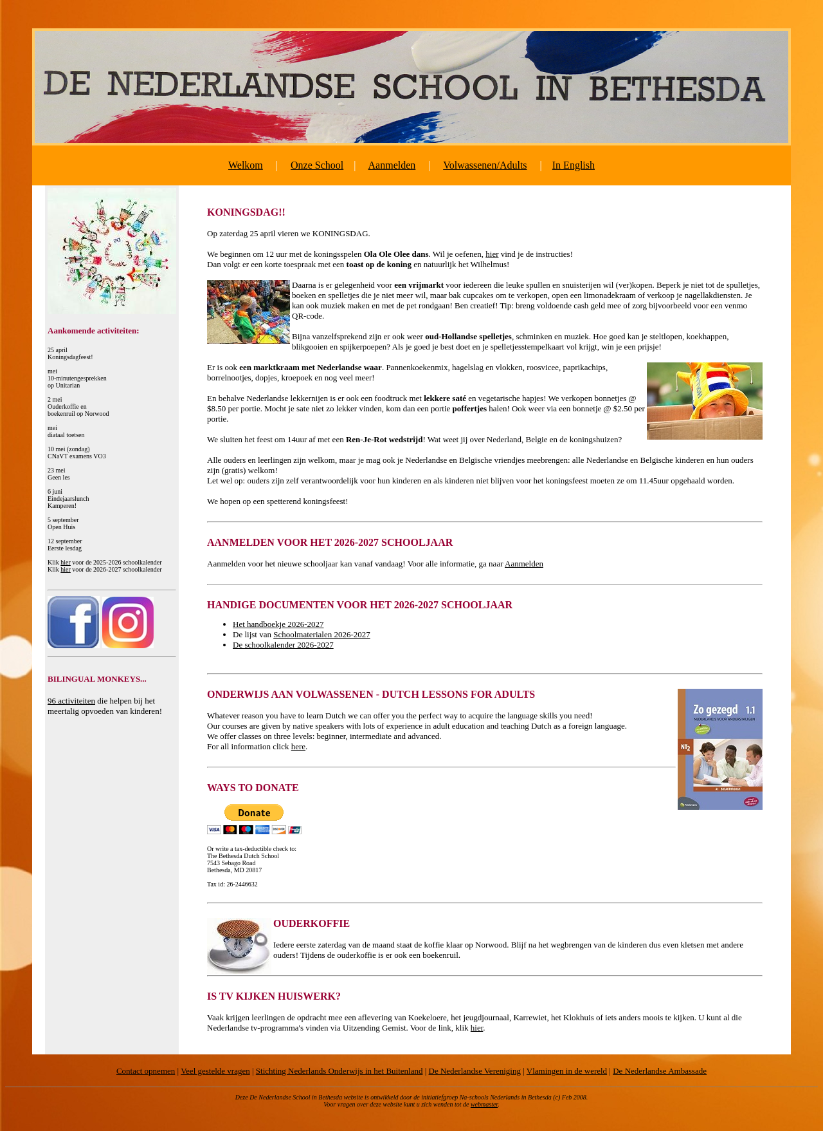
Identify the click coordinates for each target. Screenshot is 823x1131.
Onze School (317, 165)
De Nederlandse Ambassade (660, 1071)
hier (65, 562)
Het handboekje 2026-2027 (278, 624)
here (298, 746)
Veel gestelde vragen (215, 1071)
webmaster (484, 1104)
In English (573, 165)
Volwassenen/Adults (485, 165)
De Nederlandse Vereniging (475, 1071)
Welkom (245, 165)
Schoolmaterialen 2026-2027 (321, 634)
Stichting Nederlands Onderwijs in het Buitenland (339, 1071)
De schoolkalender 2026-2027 (283, 645)
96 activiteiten (71, 701)
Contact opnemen (145, 1071)
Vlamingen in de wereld (567, 1071)
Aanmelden (392, 165)
